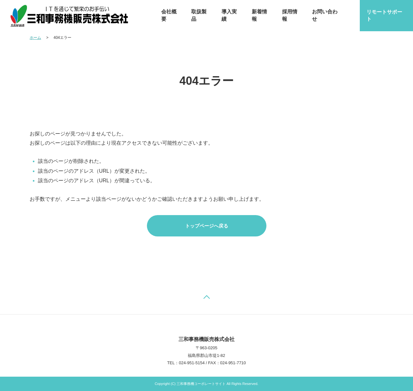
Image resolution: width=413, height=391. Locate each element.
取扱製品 (199, 15)
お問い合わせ (324, 15)
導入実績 (229, 15)
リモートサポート (384, 15)
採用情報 (289, 15)
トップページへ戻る (206, 225)
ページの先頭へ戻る (206, 297)
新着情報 (259, 15)
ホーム (35, 37)
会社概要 (169, 15)
